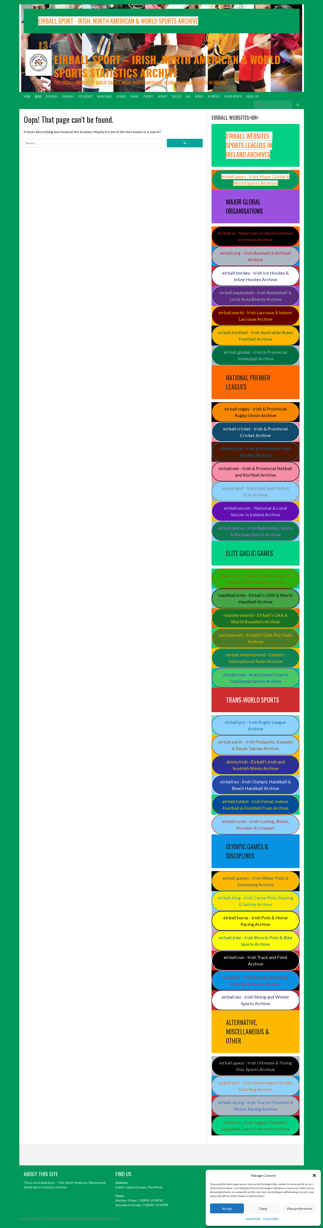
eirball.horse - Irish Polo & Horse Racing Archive (255, 921)
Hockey (162, 96)
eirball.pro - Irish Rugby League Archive (255, 725)
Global (121, 96)
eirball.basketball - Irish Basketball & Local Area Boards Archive (255, 296)
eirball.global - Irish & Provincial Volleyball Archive (255, 355)
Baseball (68, 96)
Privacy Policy (271, 1218)
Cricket (148, 96)
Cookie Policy (253, 1218)
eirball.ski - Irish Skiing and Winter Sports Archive (255, 1000)
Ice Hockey (86, 96)
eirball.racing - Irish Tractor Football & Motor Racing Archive (255, 1106)
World (199, 96)
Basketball (104, 96)
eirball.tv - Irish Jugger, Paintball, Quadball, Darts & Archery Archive (255, 1125)
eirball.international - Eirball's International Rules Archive (255, 658)
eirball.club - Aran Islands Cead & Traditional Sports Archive (255, 678)
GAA (188, 96)
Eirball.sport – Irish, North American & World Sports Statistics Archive (167, 66)
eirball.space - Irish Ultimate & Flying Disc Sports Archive (255, 1066)
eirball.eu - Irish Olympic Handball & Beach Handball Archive (255, 785)
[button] (314, 1175)
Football (52, 96)
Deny (263, 1208)
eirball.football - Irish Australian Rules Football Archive (255, 336)
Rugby (135, 96)
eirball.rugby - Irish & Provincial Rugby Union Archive (255, 412)
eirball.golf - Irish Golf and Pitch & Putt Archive (255, 491)
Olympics (214, 96)
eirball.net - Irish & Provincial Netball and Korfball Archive (255, 471)
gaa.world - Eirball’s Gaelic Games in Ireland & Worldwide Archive (255, 579)
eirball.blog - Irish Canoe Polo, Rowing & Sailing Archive (255, 901)
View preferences (299, 1208)
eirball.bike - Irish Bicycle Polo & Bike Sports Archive (255, 941)
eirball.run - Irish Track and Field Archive (255, 960)
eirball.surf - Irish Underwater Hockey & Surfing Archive (255, 1086)
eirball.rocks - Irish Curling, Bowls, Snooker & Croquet (255, 824)
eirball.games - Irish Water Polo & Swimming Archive (255, 881)
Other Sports (233, 96)
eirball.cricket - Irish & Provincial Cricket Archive (255, 432)
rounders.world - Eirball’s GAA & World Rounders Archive (256, 618)
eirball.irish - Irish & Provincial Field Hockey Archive (255, 452)
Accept (227, 1208)
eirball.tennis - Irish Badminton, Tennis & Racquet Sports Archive (255, 531)
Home (27, 96)
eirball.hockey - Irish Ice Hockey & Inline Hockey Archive (255, 276)
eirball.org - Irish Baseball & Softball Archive (255, 256)
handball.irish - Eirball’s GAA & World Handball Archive (256, 598)
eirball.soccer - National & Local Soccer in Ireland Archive (255, 511)
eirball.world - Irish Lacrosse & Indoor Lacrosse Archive (255, 316)
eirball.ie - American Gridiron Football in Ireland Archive (255, 236)
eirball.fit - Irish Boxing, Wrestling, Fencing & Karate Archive (255, 980)
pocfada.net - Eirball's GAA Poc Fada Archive (255, 638)
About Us (252, 96)
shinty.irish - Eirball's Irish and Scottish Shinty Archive (255, 765)
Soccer (176, 96)
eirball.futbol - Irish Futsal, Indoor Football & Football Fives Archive (255, 804)
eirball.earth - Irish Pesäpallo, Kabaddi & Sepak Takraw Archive (255, 745)
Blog (38, 96)
